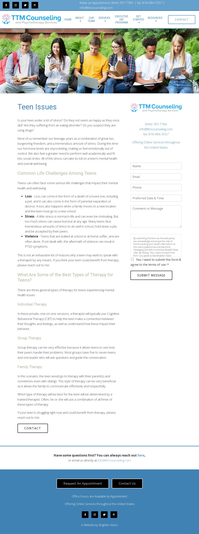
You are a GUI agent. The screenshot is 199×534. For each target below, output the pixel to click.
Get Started (138, 18)
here (140, 455)
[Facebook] (6, 5)
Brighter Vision (108, 525)
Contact (181, 19)
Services (104, 17)
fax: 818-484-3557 (156, 134)
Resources (155, 17)
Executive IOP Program (121, 19)
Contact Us (127, 483)
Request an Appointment (82, 483)
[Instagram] (15, 5)
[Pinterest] (35, 5)
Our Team (91, 19)
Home (68, 19)
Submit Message (151, 275)
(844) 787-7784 (122, 3)
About (79, 17)
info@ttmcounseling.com (96, 8)
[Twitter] (25, 5)
